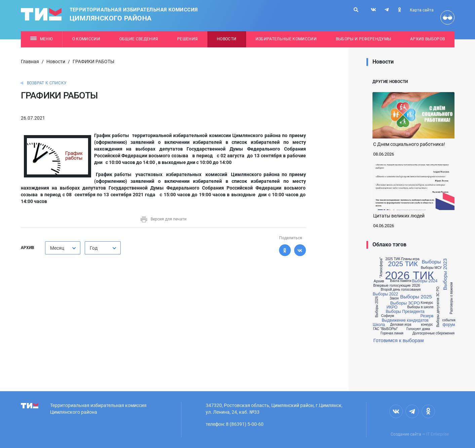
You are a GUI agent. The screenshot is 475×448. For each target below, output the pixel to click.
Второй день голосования (401, 289)
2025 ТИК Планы (398, 259)
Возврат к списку (47, 83)
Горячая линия (392, 333)
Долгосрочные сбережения (433, 333)
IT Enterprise (437, 434)
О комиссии (86, 39)
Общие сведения (138, 39)
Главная (30, 61)
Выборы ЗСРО (405, 303)
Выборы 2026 (377, 307)
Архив (379, 281)
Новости (226, 39)
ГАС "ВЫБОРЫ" (385, 329)
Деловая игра (400, 324)
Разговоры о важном (451, 298)
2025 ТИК (403, 263)
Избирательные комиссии (286, 39)
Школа (379, 325)
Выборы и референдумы (363, 39)
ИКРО (392, 307)
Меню (41, 39)
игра (415, 259)
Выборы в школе (420, 307)
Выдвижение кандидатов (405, 320)
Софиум (387, 316)
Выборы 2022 (385, 294)
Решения (187, 39)
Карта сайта (422, 10)
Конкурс (427, 302)
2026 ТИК (409, 275)
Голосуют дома (418, 329)
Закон (394, 298)
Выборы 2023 (444, 274)
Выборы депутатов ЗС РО (438, 307)
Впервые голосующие (391, 285)
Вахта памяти (400, 281)
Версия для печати (163, 219)
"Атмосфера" (381, 267)
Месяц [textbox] (57, 248)
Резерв (427, 316)
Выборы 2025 (416, 296)
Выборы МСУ (431, 268)
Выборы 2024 (425, 281)
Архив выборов (427, 39)
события (448, 320)
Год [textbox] (93, 248)
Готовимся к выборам (398, 340)
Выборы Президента (405, 312)
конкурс (427, 324)
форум (448, 325)
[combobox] (62, 247)
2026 (416, 285)
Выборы (431, 261)
